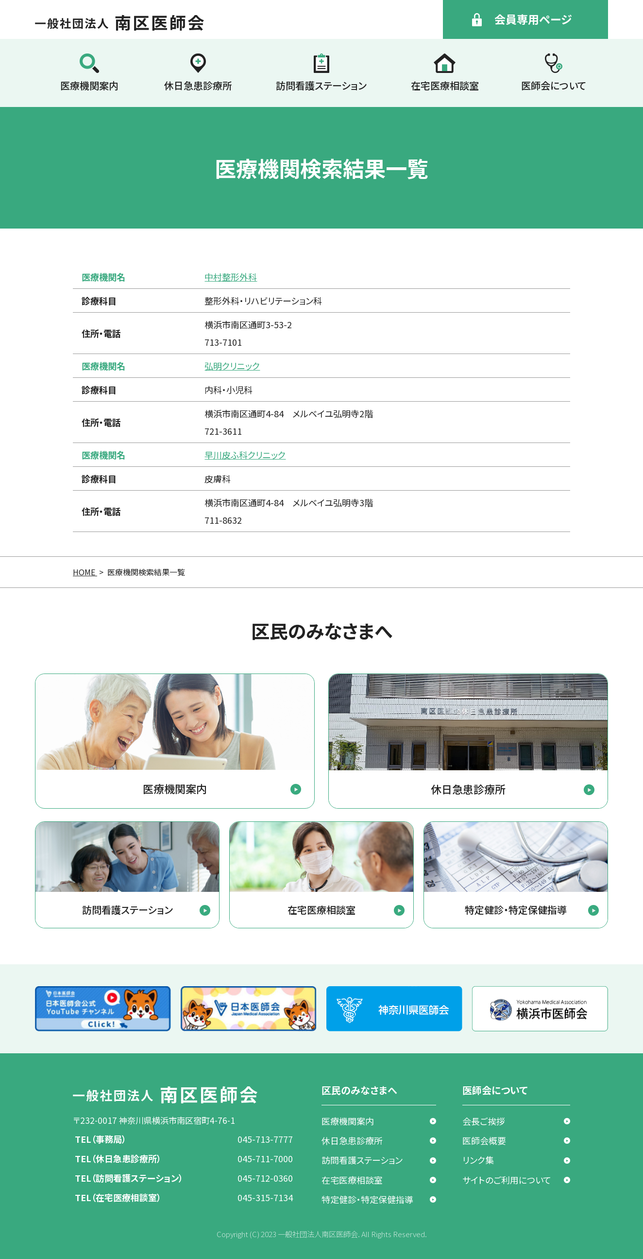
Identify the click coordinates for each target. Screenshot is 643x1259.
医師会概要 (484, 1140)
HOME (85, 572)
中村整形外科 (230, 276)
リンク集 (478, 1159)
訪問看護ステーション (321, 85)
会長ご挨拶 (483, 1121)
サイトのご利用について (506, 1179)
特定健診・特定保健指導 (367, 1199)
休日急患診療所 (198, 85)
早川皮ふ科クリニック (245, 454)
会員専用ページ (533, 19)
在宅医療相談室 (445, 85)
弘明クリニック (232, 365)
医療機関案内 (89, 85)
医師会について (553, 85)
